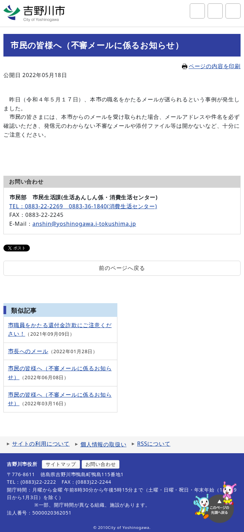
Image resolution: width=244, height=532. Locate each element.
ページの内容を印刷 (211, 66)
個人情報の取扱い (103, 444)
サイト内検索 (197, 10)
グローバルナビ (233, 10)
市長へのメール (28, 351)
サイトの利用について (41, 443)
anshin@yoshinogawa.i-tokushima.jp (84, 223)
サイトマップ (61, 464)
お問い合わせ (100, 464)
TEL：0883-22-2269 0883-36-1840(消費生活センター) (83, 206)
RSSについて (153, 443)
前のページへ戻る (122, 268)
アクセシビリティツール (215, 10)
